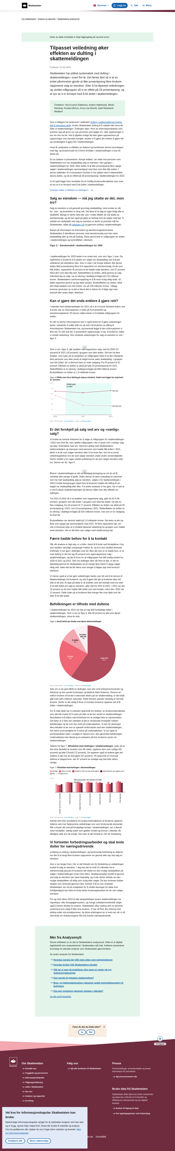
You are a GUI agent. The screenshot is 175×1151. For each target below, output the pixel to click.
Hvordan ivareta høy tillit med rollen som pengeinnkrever (83, 960)
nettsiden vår (78, 224)
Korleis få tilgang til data (127, 1108)
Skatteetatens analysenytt (68, 19)
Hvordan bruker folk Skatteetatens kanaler (75, 965)
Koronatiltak (101, 1136)
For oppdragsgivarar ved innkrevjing (133, 1113)
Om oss (28, 1091)
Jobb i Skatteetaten (34, 1087)
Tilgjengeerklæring (34, 1082)
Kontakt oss (30, 1068)
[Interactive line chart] (87, 399)
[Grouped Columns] (87, 792)
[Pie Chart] (87, 653)
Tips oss (89, 1136)
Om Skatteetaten (29, 19)
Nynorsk (101, 6)
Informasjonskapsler (34, 1078)
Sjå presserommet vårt (126, 1076)
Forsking (29, 1101)
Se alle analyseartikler (60, 996)
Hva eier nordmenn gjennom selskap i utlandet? (78, 991)
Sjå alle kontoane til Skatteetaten (85, 1068)
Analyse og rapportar (47, 19)
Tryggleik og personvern (36, 1073)
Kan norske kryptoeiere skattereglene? (73, 978)
